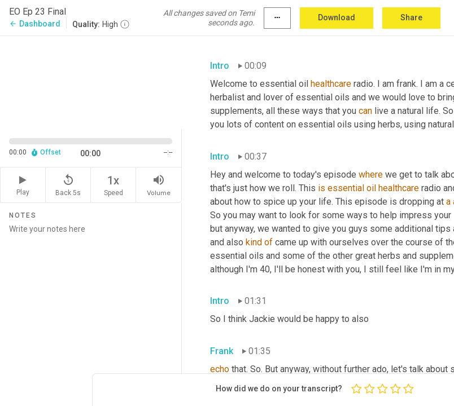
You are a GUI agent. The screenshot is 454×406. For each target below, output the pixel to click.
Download (336, 17)
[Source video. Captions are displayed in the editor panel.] (91, 81)
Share (411, 17)
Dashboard (34, 23)
